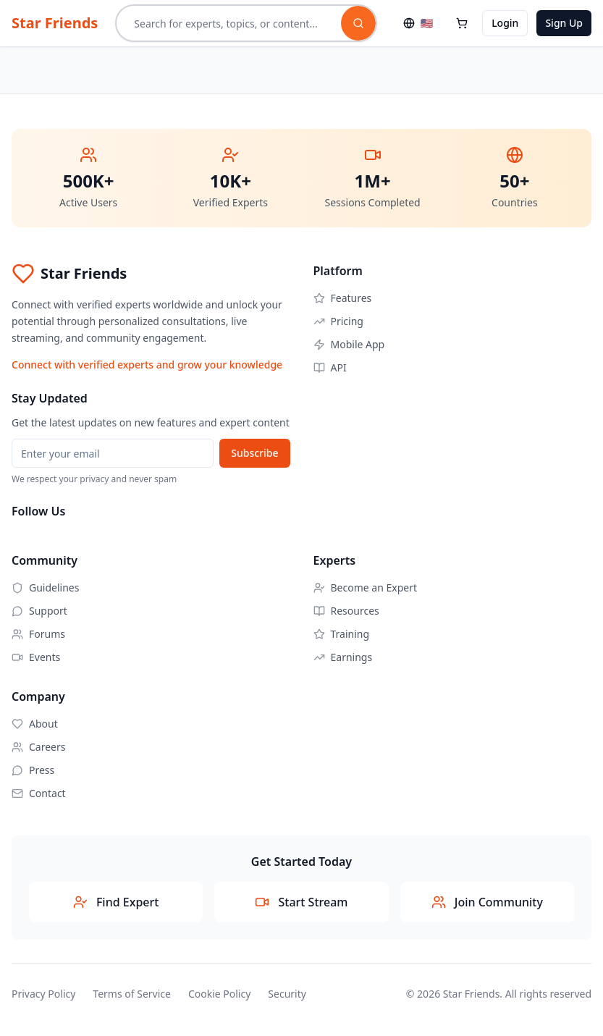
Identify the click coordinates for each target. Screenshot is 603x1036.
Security (287, 994)
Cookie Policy (219, 994)
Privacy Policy (43, 994)
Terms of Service (132, 994)
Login (505, 23)
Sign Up (564, 23)
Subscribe (254, 453)
